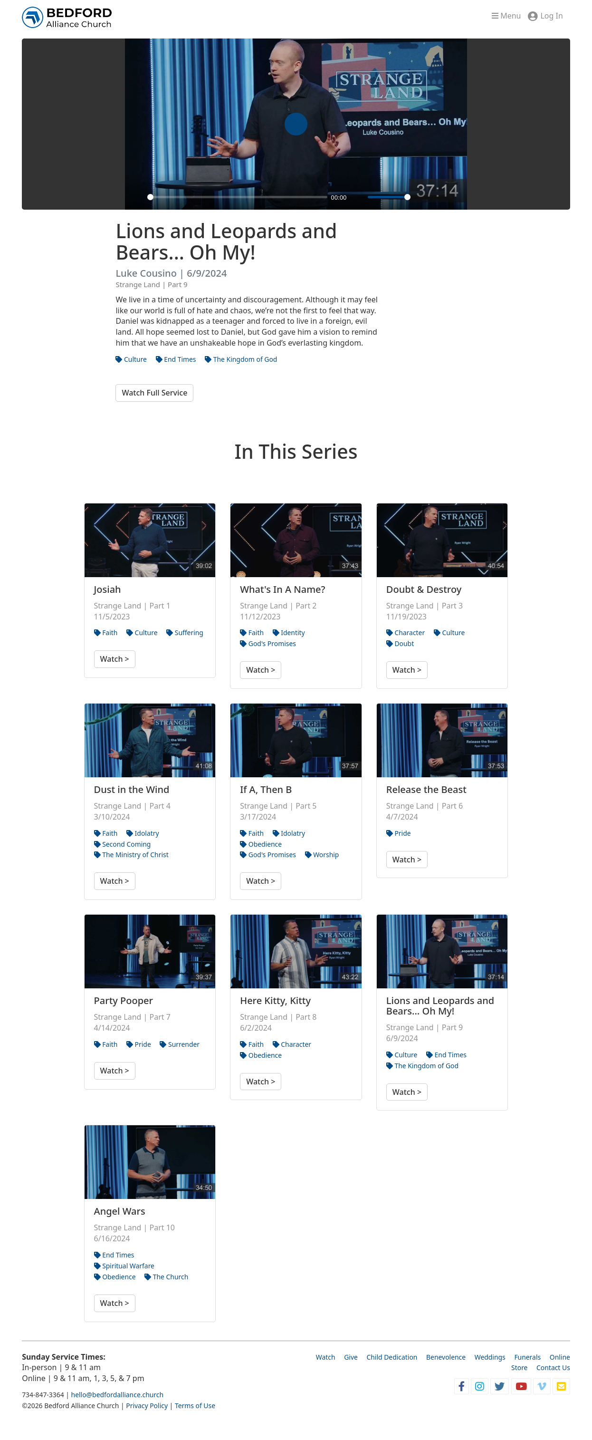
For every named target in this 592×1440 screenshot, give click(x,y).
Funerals (527, 1357)
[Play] (137, 197)
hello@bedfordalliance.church (117, 1394)
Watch (325, 1357)
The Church (166, 1276)
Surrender (180, 1044)
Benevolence (446, 1357)
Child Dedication (391, 1357)
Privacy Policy (147, 1405)
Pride (398, 833)
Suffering (184, 632)
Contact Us (553, 1367)
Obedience (261, 844)
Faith (106, 632)
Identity (289, 632)
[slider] (237, 197)
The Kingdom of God (241, 359)
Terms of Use (195, 1405)
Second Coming (122, 844)
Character (405, 632)
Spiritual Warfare (124, 1265)
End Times (176, 359)
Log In (551, 15)
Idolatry (142, 833)
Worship (322, 854)
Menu (506, 15)
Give (351, 1357)
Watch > (114, 659)
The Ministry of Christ (131, 854)
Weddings (490, 1357)
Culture (131, 359)
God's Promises (268, 643)
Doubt (400, 643)
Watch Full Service (154, 392)
